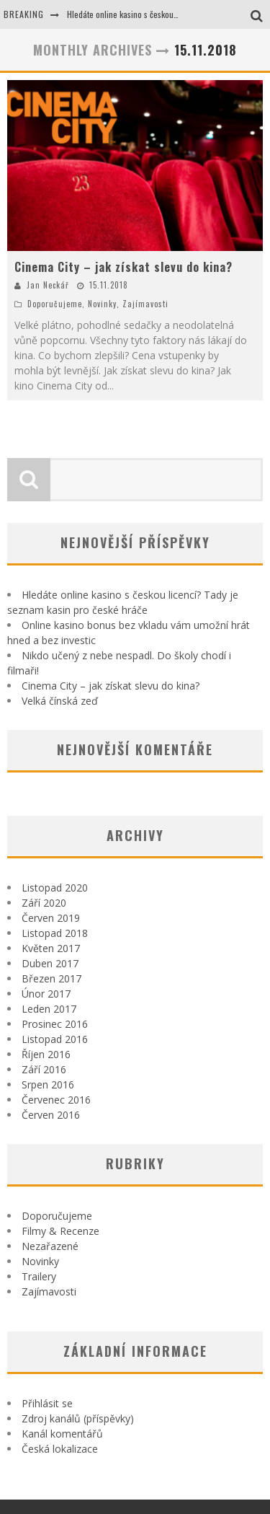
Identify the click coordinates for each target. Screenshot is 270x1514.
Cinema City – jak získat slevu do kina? (123, 267)
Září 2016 (44, 1069)
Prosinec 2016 (55, 1024)
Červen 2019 (51, 918)
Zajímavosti (145, 303)
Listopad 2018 (55, 933)
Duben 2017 (50, 963)
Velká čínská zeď (60, 701)
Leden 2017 (49, 1009)
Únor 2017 (46, 993)
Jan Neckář (48, 285)
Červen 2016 (51, 1115)
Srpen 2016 (48, 1084)
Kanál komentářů (62, 1433)
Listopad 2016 (55, 1039)
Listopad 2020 (55, 887)
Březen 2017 (51, 978)
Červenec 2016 (56, 1099)
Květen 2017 (51, 948)
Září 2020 (44, 903)
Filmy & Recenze (60, 1231)
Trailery (39, 1276)
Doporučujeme (54, 303)
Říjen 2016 (46, 1054)
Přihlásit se (47, 1403)
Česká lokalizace (60, 1449)
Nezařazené (50, 1246)
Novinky (102, 303)
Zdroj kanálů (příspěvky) (78, 1418)
